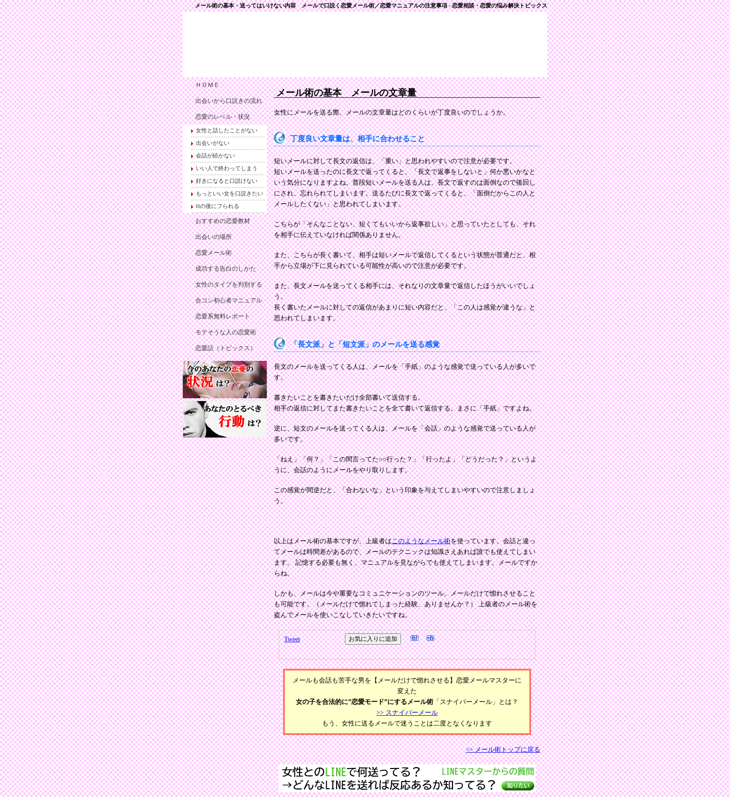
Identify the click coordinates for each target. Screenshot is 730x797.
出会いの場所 (213, 236)
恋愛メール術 (213, 252)
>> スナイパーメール (406, 712)
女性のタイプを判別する (228, 284)
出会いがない (212, 143)
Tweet (292, 639)
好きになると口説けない (227, 181)
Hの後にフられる (217, 206)
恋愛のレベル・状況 (222, 116)
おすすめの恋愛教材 (222, 220)
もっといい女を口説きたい (229, 193)
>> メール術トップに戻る (503, 749)
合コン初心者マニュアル (228, 300)
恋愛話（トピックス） (225, 348)
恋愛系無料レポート (222, 316)
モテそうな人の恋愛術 (225, 332)
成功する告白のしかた (225, 268)
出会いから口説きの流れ (228, 100)
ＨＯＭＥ (207, 84)
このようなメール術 (421, 541)
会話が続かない (215, 155)
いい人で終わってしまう (227, 168)
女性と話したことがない (227, 130)
